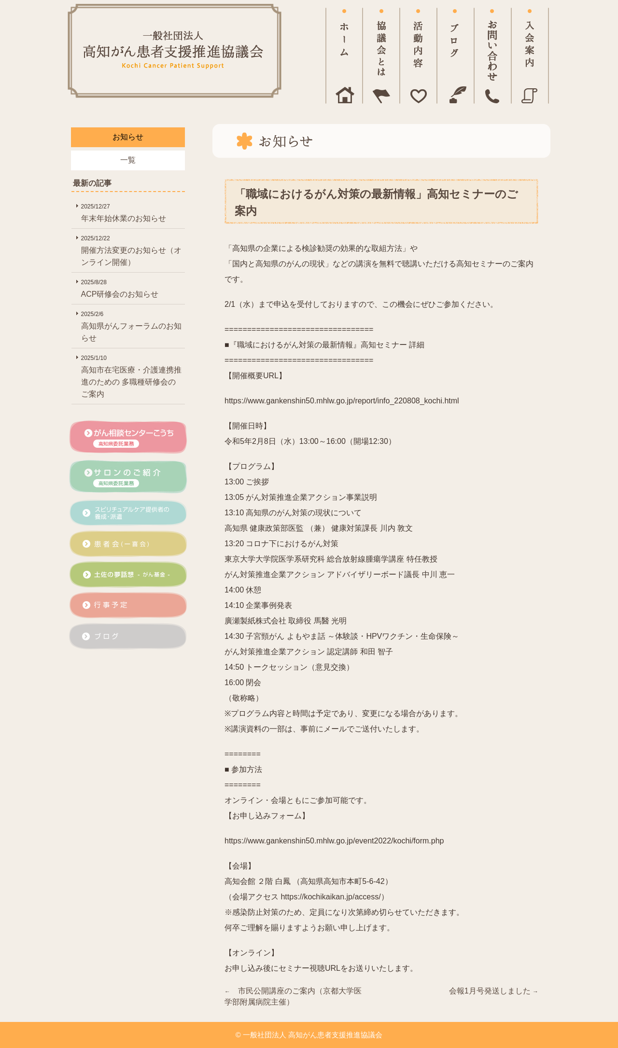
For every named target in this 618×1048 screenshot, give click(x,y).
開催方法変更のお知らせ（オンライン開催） (132, 249)
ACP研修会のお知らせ (132, 287)
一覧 (128, 160)
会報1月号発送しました (493, 991)
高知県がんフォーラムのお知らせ (132, 325)
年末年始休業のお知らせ (132, 211)
